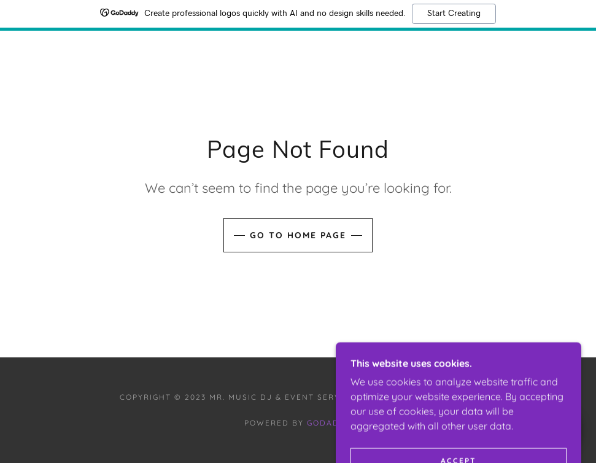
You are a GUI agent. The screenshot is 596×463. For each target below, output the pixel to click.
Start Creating (454, 13)
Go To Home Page (298, 235)
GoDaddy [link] (329, 422)
